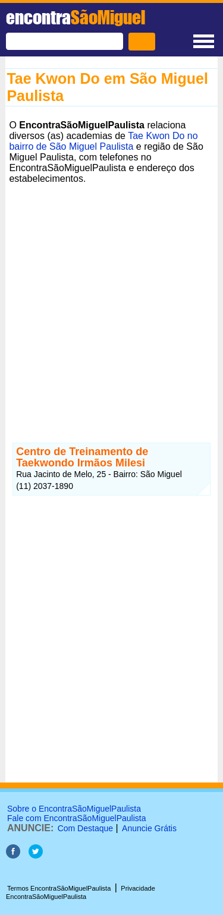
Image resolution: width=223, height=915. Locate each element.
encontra (75, 17)
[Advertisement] (111, 299)
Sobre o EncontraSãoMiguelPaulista (74, 808)
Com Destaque (85, 828)
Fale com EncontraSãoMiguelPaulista (76, 818)
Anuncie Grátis (149, 828)
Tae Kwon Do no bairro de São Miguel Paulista (103, 141)
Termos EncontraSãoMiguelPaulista (59, 888)
